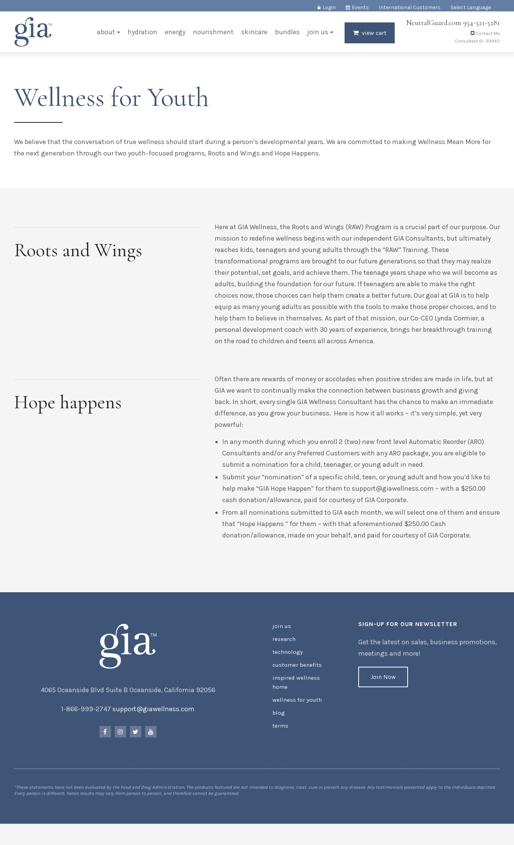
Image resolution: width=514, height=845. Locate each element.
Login (329, 7)
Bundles (286, 36)
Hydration (141, 36)
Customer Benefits (295, 677)
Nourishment (212, 36)
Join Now (382, 692)
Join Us (316, 36)
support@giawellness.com (154, 724)
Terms (280, 734)
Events (360, 7)
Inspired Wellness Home (293, 693)
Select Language (471, 7)
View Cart (373, 36)
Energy (174, 36)
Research (283, 653)
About (105, 36)
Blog (277, 722)
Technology (286, 665)
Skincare (253, 36)
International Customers (410, 7)
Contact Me (484, 37)
